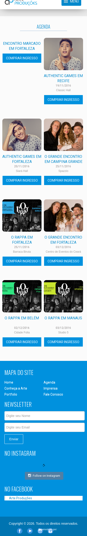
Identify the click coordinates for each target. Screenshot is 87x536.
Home (8, 382)
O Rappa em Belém (22, 318)
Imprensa (51, 388)
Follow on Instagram (44, 475)
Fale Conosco (53, 394)
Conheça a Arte (15, 388)
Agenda (49, 382)
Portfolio (10, 394)
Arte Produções (20, 498)
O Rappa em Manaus (63, 318)
